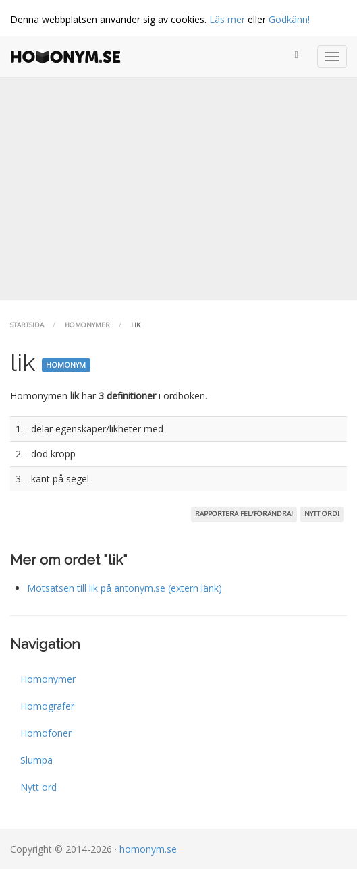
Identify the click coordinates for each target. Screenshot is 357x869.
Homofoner (46, 733)
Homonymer (87, 324)
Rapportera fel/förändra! (244, 513)
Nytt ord (38, 787)
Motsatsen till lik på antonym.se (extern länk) (124, 588)
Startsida (27, 324)
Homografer (47, 706)
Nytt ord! (321, 513)
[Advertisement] (178, 188)
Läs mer (227, 19)
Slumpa (36, 760)
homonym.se (148, 849)
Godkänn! (289, 19)
